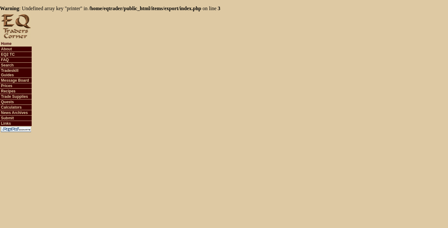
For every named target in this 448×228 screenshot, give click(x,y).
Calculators (11, 107)
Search (7, 65)
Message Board (15, 80)
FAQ (5, 60)
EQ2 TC (8, 54)
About (6, 49)
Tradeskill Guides (9, 72)
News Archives (14, 113)
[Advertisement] (329, 25)
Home (6, 43)
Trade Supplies (14, 96)
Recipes (8, 91)
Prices (6, 86)
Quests (7, 102)
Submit (7, 118)
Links (6, 123)
